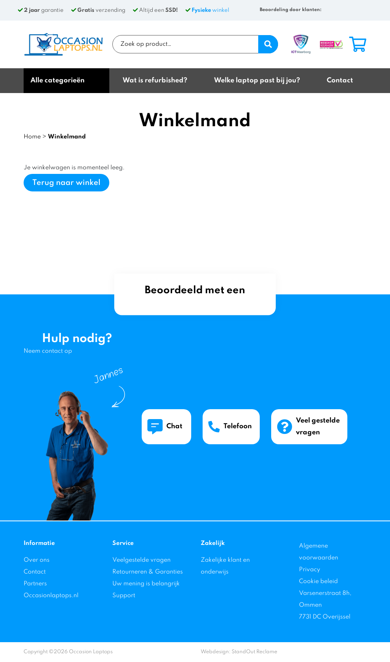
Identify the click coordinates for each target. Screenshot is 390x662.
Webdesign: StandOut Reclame (239, 651)
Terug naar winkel (66, 183)
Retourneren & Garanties (147, 572)
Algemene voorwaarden (318, 552)
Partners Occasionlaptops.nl (51, 590)
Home (32, 137)
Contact (35, 572)
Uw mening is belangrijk (146, 584)
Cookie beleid (318, 581)
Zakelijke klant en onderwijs (225, 566)
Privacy (309, 570)
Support (123, 596)
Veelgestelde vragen (141, 560)
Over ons (37, 560)
